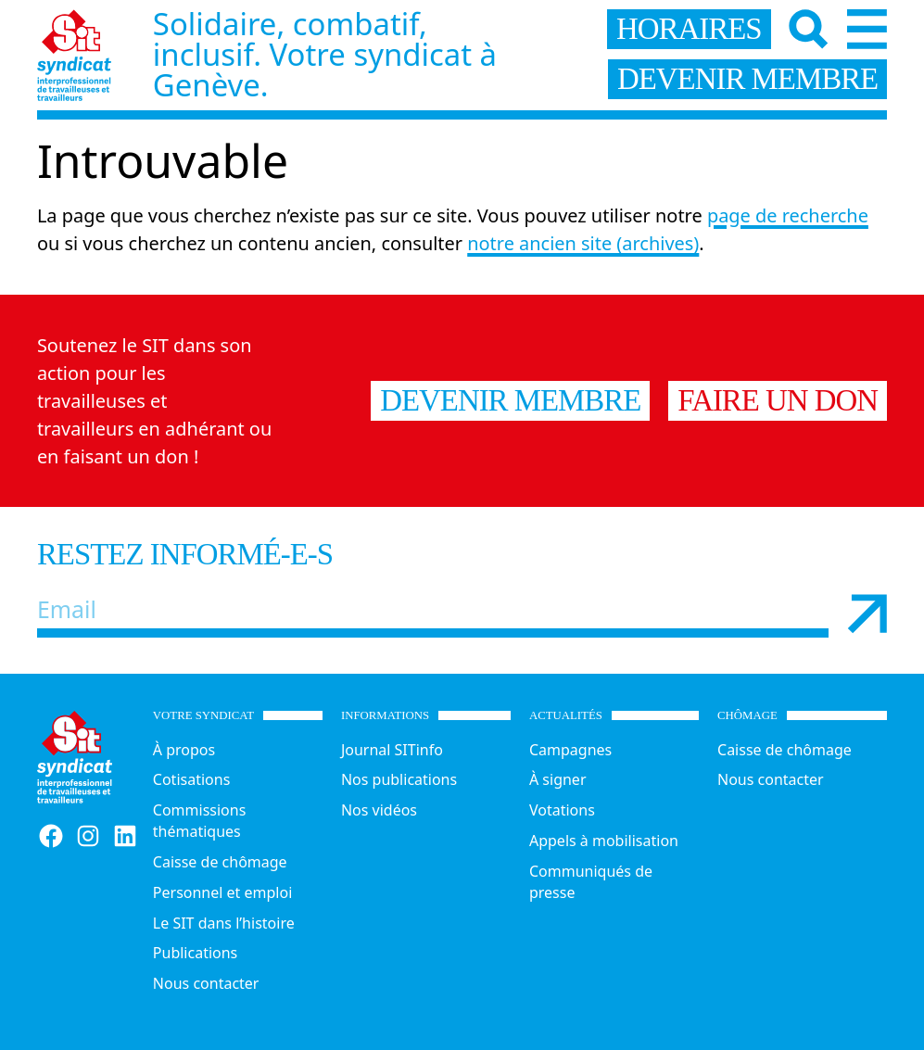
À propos (184, 750)
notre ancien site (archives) (583, 243)
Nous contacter (206, 983)
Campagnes (570, 750)
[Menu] (867, 29)
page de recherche (787, 215)
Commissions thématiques (200, 820)
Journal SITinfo (392, 750)
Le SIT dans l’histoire (224, 923)
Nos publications (399, 779)
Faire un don (777, 400)
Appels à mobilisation (603, 840)
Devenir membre (510, 400)
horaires (689, 28)
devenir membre (747, 78)
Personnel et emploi (222, 892)
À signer (558, 779)
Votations (562, 810)
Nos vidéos (379, 810)
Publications (195, 952)
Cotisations (191, 779)
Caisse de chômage (220, 862)
